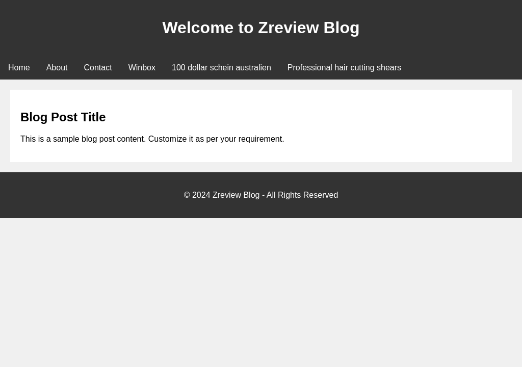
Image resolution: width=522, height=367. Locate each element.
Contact (98, 67)
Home (19, 67)
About (57, 67)
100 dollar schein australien (221, 67)
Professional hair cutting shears (344, 67)
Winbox (141, 67)
